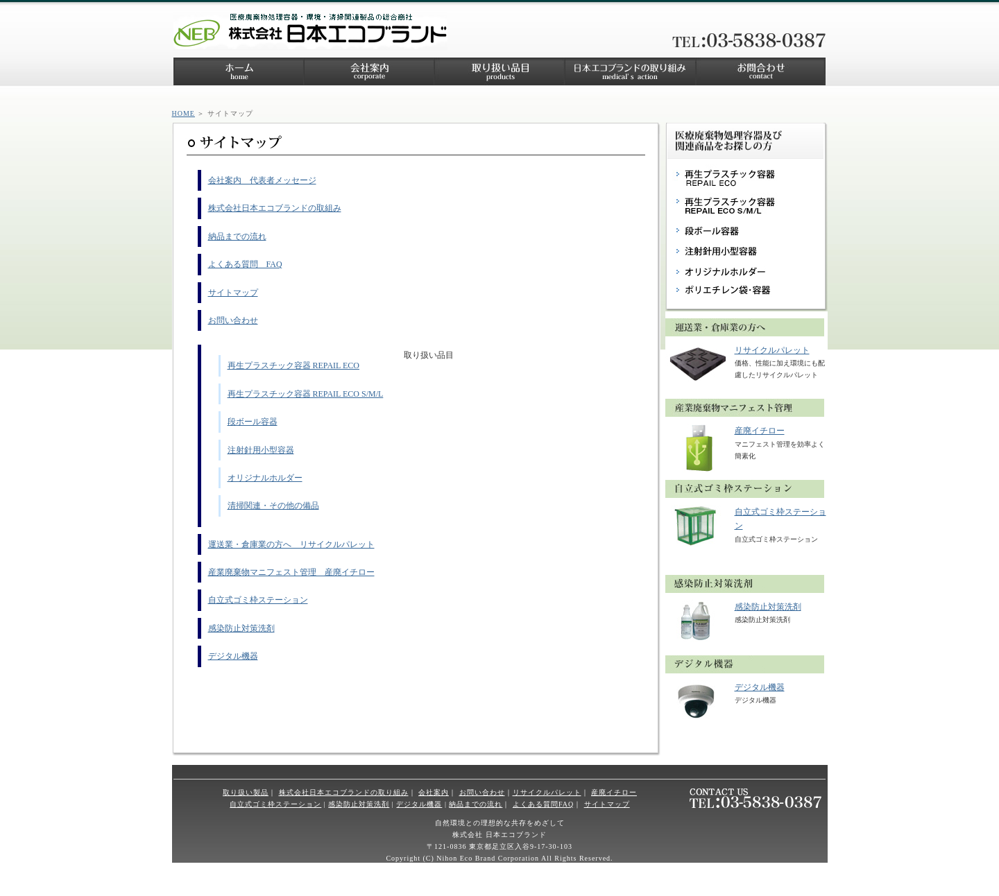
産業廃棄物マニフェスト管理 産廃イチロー (291, 572)
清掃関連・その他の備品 (273, 505)
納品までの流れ (237, 236)
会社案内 (433, 792)
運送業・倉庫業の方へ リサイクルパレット (291, 544)
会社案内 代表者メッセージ (262, 180)
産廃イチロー (760, 431)
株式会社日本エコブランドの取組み (274, 208)
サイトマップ (233, 293)
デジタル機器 (233, 656)
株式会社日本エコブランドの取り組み (344, 792)
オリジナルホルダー (265, 478)
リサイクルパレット (772, 350)
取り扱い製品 (245, 792)
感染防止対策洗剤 (241, 628)
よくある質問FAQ (543, 804)
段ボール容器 (253, 422)
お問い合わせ (233, 320)
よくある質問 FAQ (245, 264)
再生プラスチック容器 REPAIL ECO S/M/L (306, 394)
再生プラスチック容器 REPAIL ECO (293, 365)
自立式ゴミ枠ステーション (258, 600)
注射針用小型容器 (261, 450)
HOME (183, 113)
